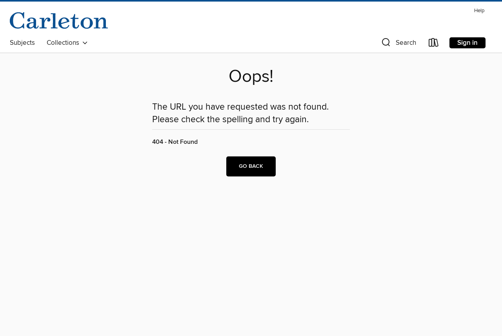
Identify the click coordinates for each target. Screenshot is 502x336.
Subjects (22, 43)
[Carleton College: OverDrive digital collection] (59, 20)
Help (479, 11)
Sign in (467, 43)
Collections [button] (67, 43)
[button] (398, 44)
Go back (251, 166)
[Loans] (434, 44)
